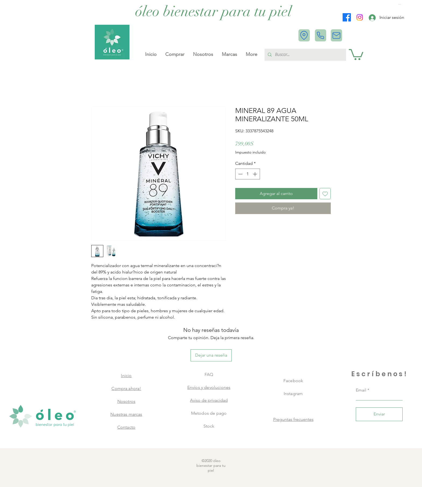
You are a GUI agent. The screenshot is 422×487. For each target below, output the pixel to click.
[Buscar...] (305, 55)
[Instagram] (360, 17)
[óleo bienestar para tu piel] (213, 11)
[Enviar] (379, 414)
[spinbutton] (248, 174)
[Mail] (336, 35)
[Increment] (255, 174)
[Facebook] (347, 17)
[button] (400, 4)
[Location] (304, 35)
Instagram (293, 393)
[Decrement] (240, 174)
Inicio (126, 375)
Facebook (293, 380)
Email (361, 390)
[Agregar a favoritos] (325, 193)
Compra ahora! (126, 388)
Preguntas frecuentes (293, 419)
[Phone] (320, 35)
